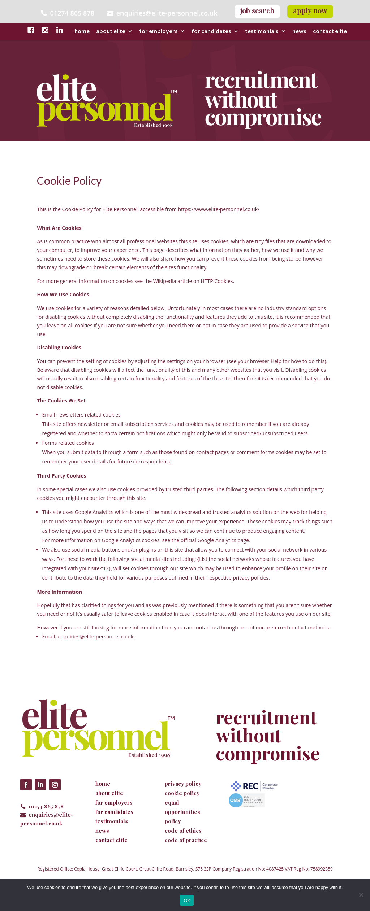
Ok (187, 900)
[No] (361, 894)
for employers (158, 31)
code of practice (186, 840)
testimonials (262, 31)
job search (257, 10)
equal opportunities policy (182, 812)
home (82, 31)
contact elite (330, 31)
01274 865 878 (46, 806)
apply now (310, 10)
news (299, 31)
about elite (110, 31)
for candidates (211, 31)
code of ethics (183, 830)
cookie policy (182, 793)
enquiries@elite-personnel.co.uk (167, 12)
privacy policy (183, 783)
